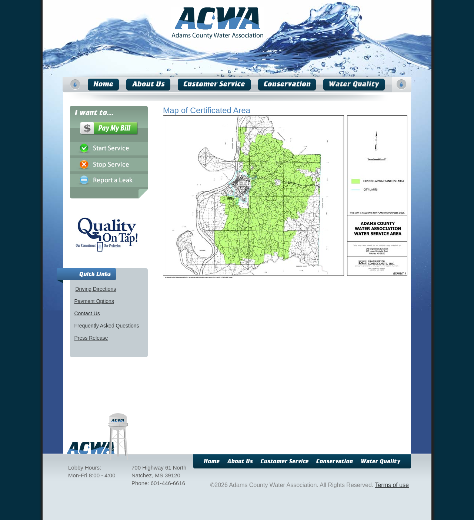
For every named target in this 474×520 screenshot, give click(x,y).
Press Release (91, 338)
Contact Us (87, 313)
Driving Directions (96, 289)
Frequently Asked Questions (106, 326)
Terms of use (392, 485)
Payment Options (94, 301)
